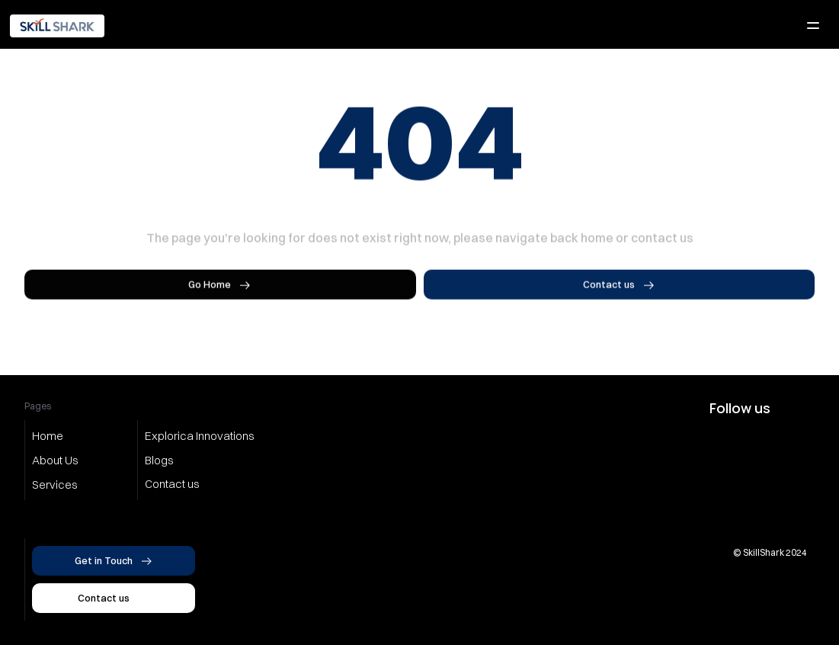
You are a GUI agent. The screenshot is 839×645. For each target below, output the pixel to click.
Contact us (172, 484)
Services (55, 484)
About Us (55, 460)
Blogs (159, 460)
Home (47, 435)
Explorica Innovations (200, 435)
